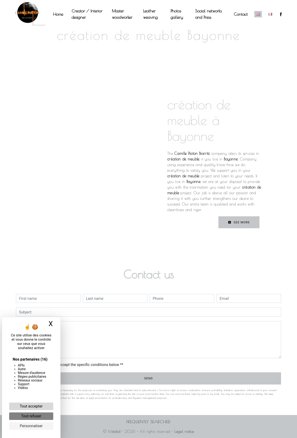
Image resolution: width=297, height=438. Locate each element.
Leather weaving (150, 14)
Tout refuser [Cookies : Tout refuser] (31, 416)
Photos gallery (177, 14)
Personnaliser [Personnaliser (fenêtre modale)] (31, 426)
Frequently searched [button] (148, 421)
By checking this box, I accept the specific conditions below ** (72, 364)
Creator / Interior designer (87, 14)
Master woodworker (122, 14)
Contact (241, 14)
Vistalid (114, 431)
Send (148, 378)
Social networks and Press (208, 14)
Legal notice (183, 431)
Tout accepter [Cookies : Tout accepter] (31, 406)
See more (239, 222)
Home (58, 14)
